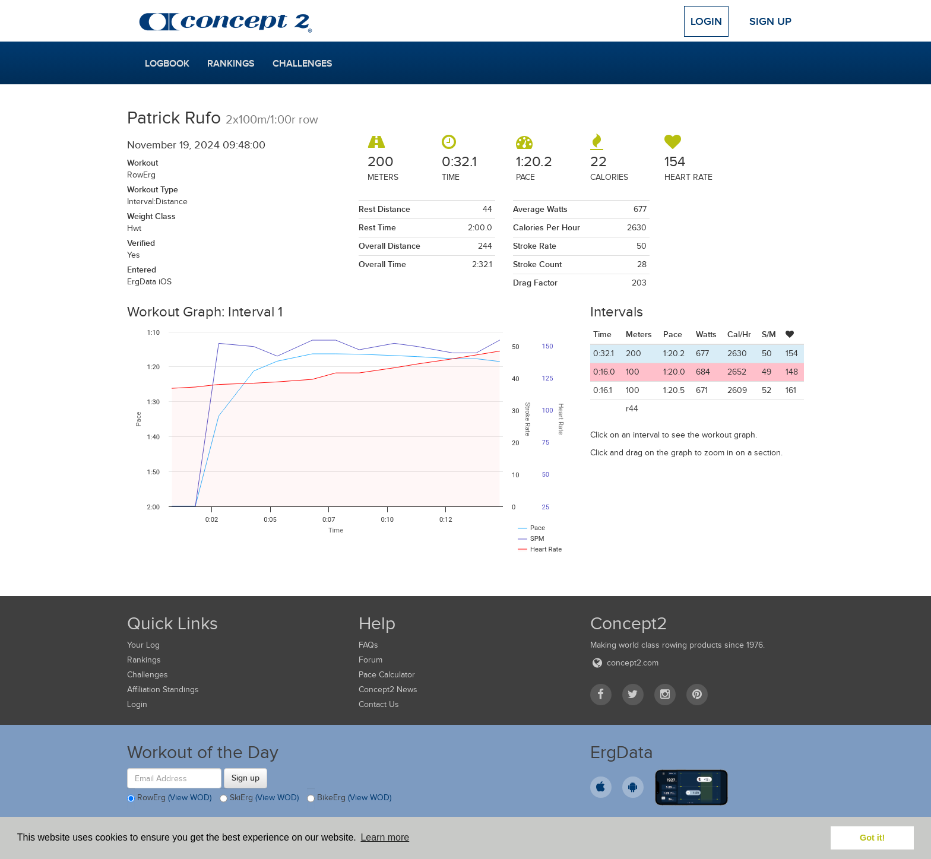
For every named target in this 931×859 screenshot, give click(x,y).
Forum (370, 659)
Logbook (167, 63)
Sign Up (770, 21)
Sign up (245, 777)
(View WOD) (189, 798)
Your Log (143, 645)
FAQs (368, 645)
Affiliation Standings (163, 689)
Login (706, 21)
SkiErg (259, 798)
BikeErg (349, 798)
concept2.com (624, 662)
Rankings (231, 63)
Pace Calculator (387, 674)
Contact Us (379, 704)
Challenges (302, 63)
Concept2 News (388, 689)
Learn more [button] (384, 837)
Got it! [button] (872, 837)
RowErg (169, 798)
